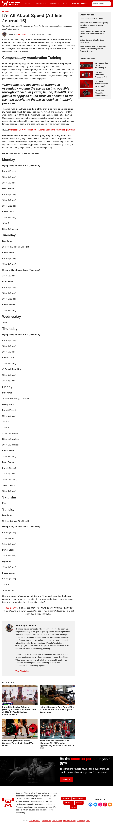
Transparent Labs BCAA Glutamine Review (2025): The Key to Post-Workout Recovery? (93, 48)
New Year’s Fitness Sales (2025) (91, 19)
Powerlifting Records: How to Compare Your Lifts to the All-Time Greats (18, 743)
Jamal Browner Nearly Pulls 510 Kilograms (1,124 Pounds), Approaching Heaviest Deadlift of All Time (57, 744)
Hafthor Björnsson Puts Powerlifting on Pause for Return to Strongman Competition (57, 709)
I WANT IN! (66, 779)
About (88, 821)
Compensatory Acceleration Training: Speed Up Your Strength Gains (42, 130)
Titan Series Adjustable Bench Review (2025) (101, 84)
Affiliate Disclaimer (69, 821)
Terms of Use (46, 821)
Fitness (5, 11)
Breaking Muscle (34, 821)
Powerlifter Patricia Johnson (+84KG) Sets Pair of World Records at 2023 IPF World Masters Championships (19, 711)
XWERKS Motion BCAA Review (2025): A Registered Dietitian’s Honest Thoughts (94, 25)
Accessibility (81, 821)
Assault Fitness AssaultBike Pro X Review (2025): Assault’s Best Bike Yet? (92, 34)
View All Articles (22, 671)
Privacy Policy (57, 821)
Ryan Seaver (11, 608)
